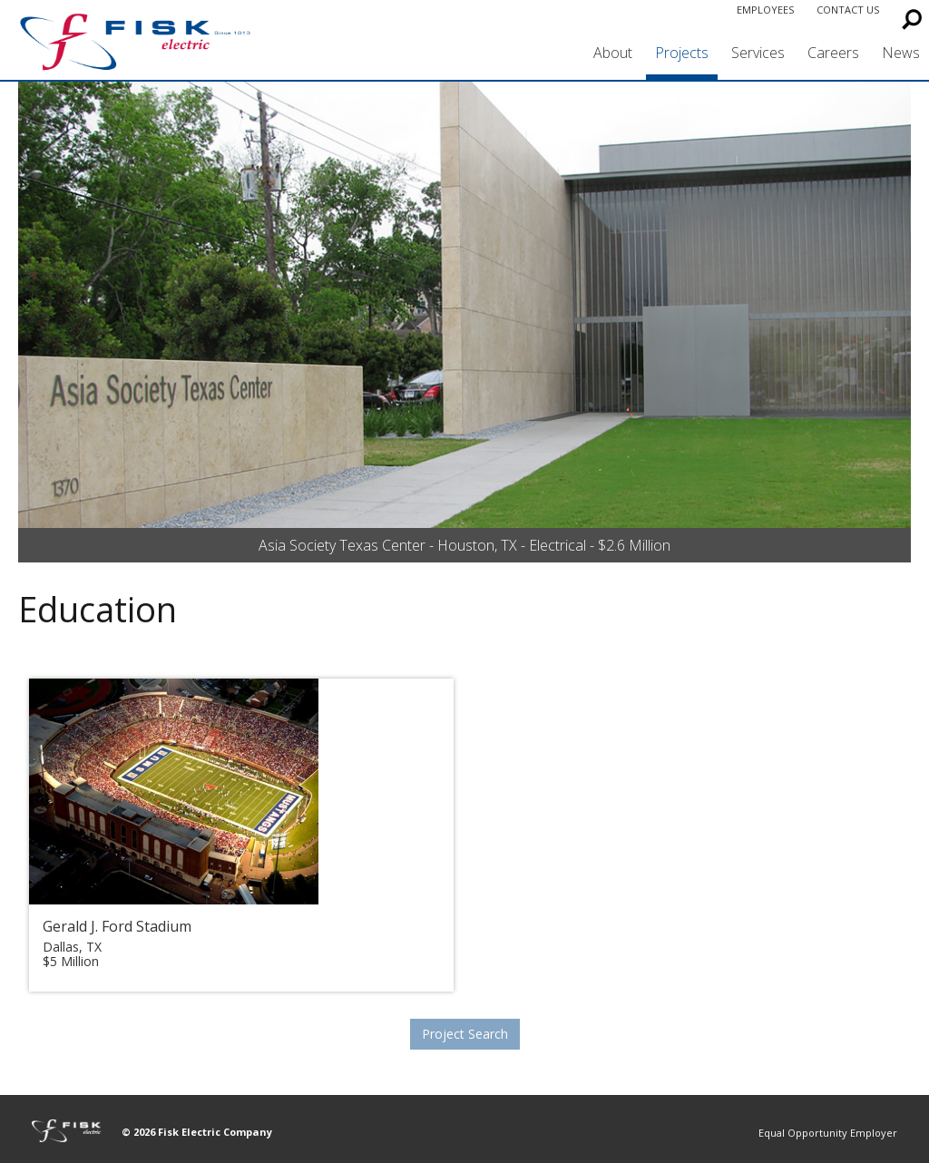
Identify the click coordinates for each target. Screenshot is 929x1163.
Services (758, 53)
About (612, 53)
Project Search (465, 1033)
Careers (833, 53)
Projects (682, 53)
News (901, 53)
